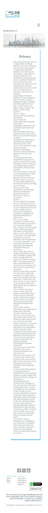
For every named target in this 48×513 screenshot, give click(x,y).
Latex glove (22, 482)
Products (21, 476)
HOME (6, 31)
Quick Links (12, 476)
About (9, 478)
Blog (8, 480)
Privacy (40, 505)
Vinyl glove (22, 478)
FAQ (8, 482)
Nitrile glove (22, 480)
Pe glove (21, 484)
